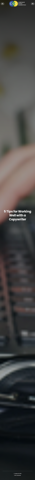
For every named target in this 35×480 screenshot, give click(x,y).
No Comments (18, 475)
